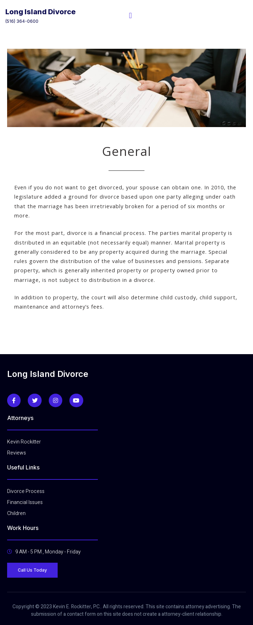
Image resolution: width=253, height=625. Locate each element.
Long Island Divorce (40, 11)
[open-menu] (131, 16)
